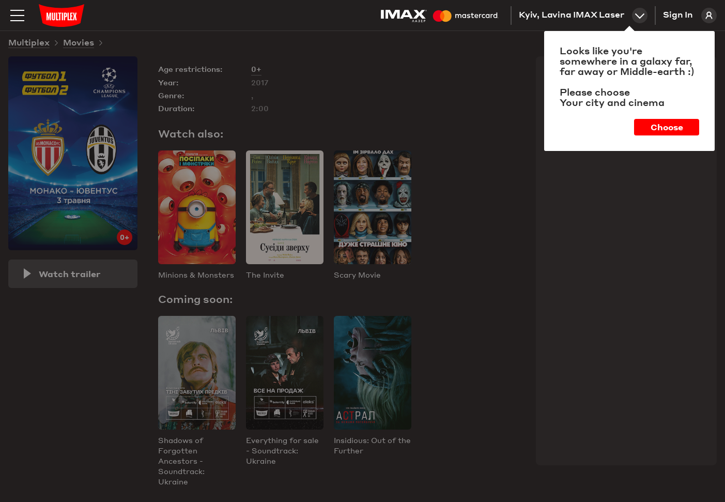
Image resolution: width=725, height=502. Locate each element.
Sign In (690, 15)
